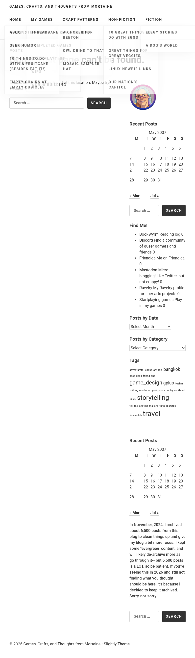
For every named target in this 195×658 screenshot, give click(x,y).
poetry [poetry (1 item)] (169, 390)
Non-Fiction (122, 20)
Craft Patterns (80, 20)
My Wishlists (75, 33)
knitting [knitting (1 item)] (133, 390)
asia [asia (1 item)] (160, 370)
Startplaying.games (156, 299)
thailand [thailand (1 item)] (154, 405)
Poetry (42, 33)
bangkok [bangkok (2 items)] (172, 369)
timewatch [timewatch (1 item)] (135, 415)
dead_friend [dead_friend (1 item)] (143, 376)
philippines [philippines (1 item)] (158, 390)
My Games (42, 20)
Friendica (147, 258)
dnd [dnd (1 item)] (153, 376)
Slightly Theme (117, 644)
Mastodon (148, 270)
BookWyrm (149, 234)
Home (15, 20)
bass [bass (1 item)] (132, 376)
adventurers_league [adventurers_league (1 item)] (140, 370)
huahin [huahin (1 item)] (179, 383)
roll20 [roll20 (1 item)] (132, 399)
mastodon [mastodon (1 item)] (145, 390)
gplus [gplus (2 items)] (168, 382)
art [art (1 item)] (155, 370)
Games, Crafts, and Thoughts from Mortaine (61, 6)
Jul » (154, 196)
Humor (16, 33)
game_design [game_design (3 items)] (145, 382)
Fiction (154, 20)
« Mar (134, 196)
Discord (146, 240)
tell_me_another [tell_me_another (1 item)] (138, 405)
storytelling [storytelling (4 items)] (153, 397)
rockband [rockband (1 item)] (179, 390)
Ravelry (145, 287)
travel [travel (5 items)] (151, 413)
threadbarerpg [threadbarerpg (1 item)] (168, 405)
